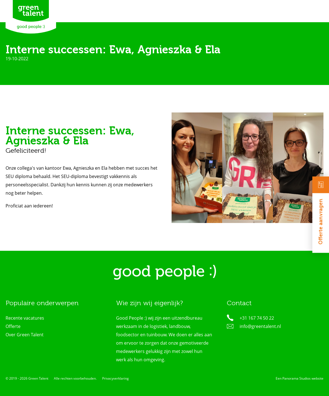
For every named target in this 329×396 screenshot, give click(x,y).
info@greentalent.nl (260, 326)
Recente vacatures (25, 318)
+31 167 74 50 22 (257, 318)
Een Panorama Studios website (299, 378)
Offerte (13, 326)
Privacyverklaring (115, 378)
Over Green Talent (25, 335)
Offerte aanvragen (320, 211)
